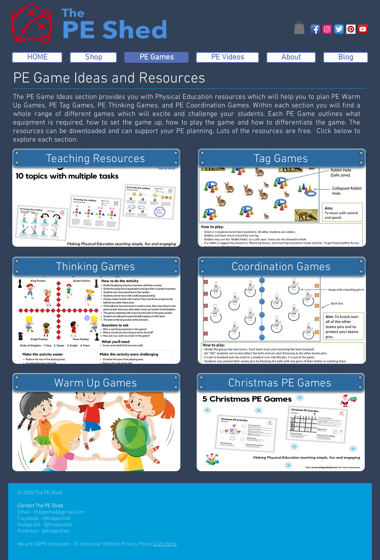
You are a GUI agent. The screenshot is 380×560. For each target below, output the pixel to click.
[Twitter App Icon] (339, 29)
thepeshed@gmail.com (59, 512)
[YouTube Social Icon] (362, 29)
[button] (299, 27)
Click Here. (165, 544)
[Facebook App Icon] (315, 29)
